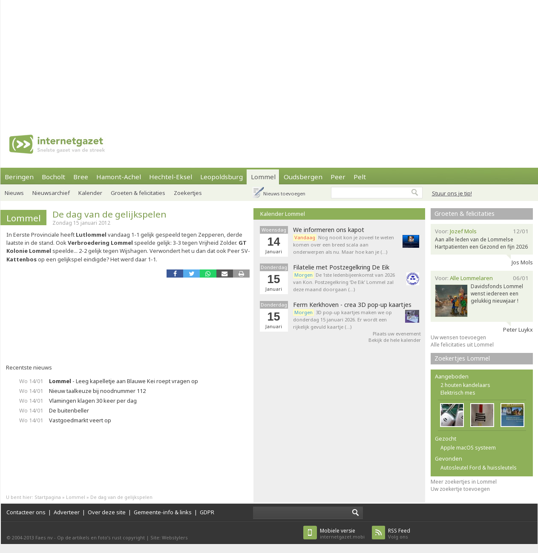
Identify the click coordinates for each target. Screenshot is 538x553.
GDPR (207, 512)
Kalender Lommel (282, 214)
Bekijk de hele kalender (394, 340)
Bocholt (53, 176)
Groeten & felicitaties (138, 193)
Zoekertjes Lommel (462, 358)
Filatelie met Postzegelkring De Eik (341, 267)
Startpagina (48, 497)
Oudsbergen (303, 176)
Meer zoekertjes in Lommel (464, 481)
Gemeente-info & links (163, 512)
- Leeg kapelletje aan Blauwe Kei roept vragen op (123, 381)
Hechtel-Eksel (170, 176)
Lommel (263, 176)
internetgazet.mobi (342, 533)
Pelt (360, 176)
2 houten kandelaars (465, 385)
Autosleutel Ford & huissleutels (478, 467)
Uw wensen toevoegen (458, 337)
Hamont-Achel (118, 176)
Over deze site (107, 512)
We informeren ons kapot (328, 230)
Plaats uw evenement (397, 333)
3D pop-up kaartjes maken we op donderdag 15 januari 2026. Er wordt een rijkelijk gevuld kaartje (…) (342, 319)
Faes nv (44, 537)
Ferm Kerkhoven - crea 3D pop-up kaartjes (352, 305)
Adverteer (67, 512)
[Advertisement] (167, 59)
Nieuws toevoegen (284, 193)
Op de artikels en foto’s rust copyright (101, 537)
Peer (338, 176)
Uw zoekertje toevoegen (460, 489)
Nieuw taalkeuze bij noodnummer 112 (97, 391)
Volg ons (399, 533)
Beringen (19, 176)
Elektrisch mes (457, 392)
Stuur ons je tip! (452, 193)
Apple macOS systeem (468, 447)
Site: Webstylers (169, 537)
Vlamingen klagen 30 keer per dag (93, 400)
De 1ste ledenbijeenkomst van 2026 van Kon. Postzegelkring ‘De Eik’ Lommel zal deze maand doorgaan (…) (344, 282)
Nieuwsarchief (51, 193)
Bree (80, 176)
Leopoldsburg (221, 176)
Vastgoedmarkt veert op (80, 420)
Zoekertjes (188, 193)
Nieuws (14, 193)
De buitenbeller (69, 410)
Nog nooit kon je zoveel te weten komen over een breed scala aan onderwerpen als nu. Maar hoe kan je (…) (343, 244)
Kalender (90, 193)
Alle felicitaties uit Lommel (462, 344)
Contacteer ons (26, 512)
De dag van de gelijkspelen (109, 214)
